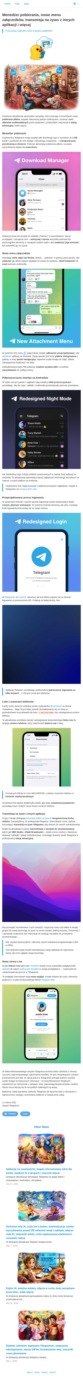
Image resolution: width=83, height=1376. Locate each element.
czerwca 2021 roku (28, 489)
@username (56, 706)
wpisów (5, 969)
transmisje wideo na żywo (38, 818)
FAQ (17, 3)
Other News (41, 1126)
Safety (52, 1372)
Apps (26, 3)
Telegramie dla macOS (15, 597)
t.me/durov (34, 966)
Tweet (25, 1114)
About (30, 1372)
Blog (37, 1372)
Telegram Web (48, 980)
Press (44, 1372)
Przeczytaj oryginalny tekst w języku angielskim (29, 30)
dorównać (6, 356)
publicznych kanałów (29, 969)
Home (7, 3)
